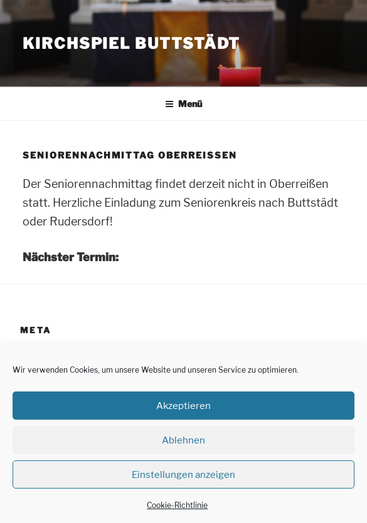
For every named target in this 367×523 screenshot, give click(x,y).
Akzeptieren (183, 406)
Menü (183, 103)
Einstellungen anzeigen (183, 474)
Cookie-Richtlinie (177, 505)
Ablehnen (183, 440)
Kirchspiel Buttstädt (131, 43)
